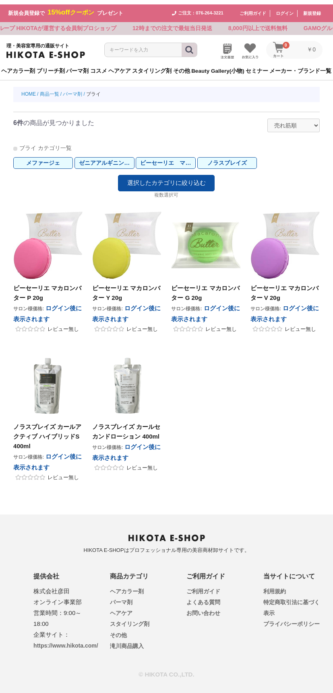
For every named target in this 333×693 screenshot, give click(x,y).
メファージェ (43, 159)
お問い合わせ (203, 609)
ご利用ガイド (253, 8)
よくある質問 (203, 598)
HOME (28, 90)
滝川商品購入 (127, 641)
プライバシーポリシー (291, 620)
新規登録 (312, 8)
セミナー (257, 67)
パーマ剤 (72, 90)
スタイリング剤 (129, 620)
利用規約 (274, 587)
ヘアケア (121, 609)
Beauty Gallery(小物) (217, 67)
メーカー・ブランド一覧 (300, 67)
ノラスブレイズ (227, 159)
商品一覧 (49, 90)
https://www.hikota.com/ (65, 641)
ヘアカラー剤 (127, 587)
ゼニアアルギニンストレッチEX (106, 159)
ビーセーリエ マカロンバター (167, 159)
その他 (118, 630)
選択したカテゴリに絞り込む (166, 179)
